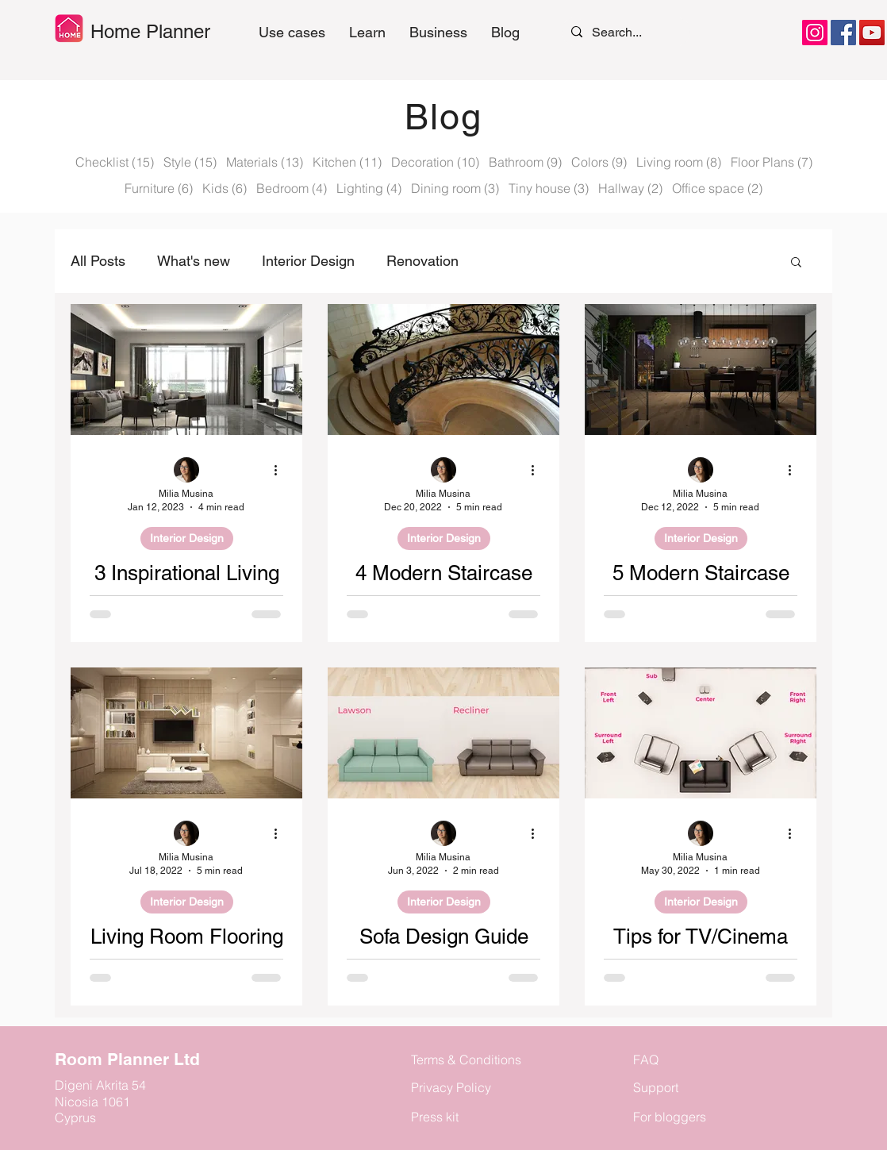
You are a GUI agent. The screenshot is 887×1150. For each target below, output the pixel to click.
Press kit (435, 1117)
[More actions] (280, 470)
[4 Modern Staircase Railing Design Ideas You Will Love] (443, 369)
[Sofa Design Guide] (443, 732)
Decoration (435, 162)
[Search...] (624, 31)
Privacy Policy (451, 1087)
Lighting (368, 188)
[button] (367, 32)
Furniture (159, 188)
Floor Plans (771, 162)
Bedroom (291, 188)
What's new (193, 260)
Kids (224, 188)
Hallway (630, 188)
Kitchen (347, 162)
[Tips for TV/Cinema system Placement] (700, 732)
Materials (264, 162)
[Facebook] (843, 32)
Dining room (455, 188)
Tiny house (549, 188)
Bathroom (525, 162)
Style (190, 162)
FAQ (646, 1059)
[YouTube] (872, 32)
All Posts (98, 260)
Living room (678, 162)
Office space (717, 188)
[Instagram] (814, 32)
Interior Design (308, 260)
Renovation (422, 260)
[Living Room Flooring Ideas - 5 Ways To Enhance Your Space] (186, 732)
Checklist (114, 162)
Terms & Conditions (466, 1059)
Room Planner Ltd (127, 1059)
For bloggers (669, 1117)
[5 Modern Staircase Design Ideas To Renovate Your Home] (700, 369)
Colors (599, 162)
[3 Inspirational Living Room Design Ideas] (186, 369)
